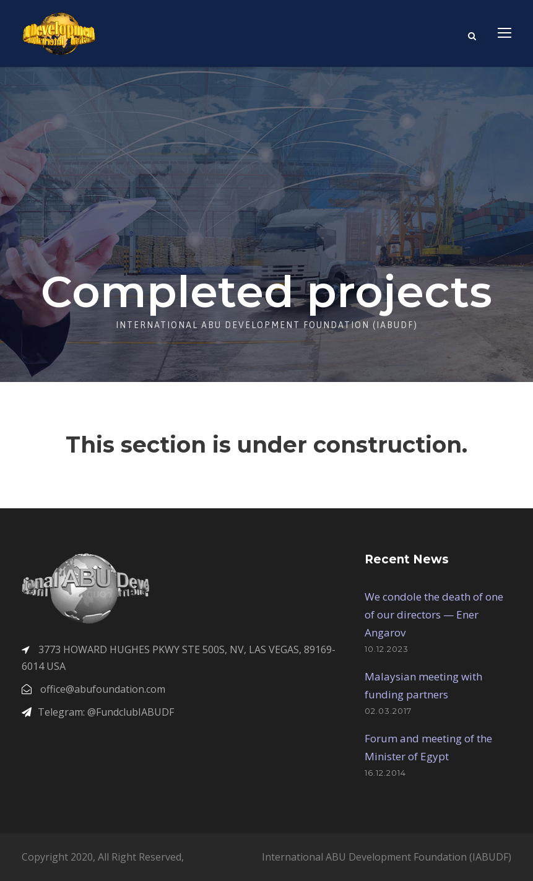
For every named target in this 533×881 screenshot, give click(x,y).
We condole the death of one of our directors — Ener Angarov (434, 614)
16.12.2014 (385, 773)
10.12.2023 (387, 649)
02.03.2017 (388, 711)
